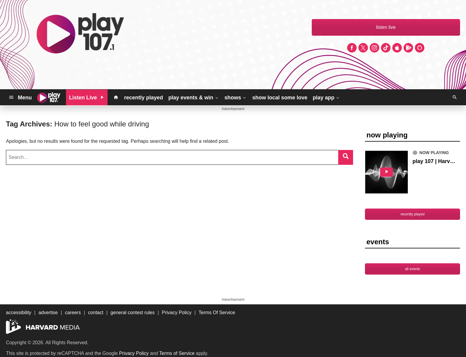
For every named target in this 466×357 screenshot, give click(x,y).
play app (326, 97)
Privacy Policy (134, 353)
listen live (386, 27)
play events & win (193, 97)
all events (412, 269)
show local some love (279, 98)
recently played (143, 98)
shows (235, 97)
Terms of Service (177, 353)
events (377, 242)
